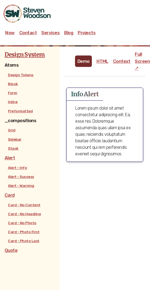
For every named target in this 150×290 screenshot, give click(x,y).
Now (10, 32)
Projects (86, 32)
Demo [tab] (83, 61)
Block (13, 84)
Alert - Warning (21, 185)
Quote (11, 250)
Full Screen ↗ (142, 60)
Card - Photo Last (23, 241)
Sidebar (14, 139)
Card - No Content (24, 205)
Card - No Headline (24, 214)
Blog (68, 32)
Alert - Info (17, 167)
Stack (13, 148)
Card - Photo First (23, 232)
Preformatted (20, 111)
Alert (10, 158)
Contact (28, 32)
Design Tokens (20, 75)
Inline (12, 102)
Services (50, 32)
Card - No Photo (22, 223)
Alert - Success (21, 176)
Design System (25, 54)
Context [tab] (121, 61)
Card (10, 195)
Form (12, 93)
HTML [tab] (102, 61)
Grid (11, 130)
